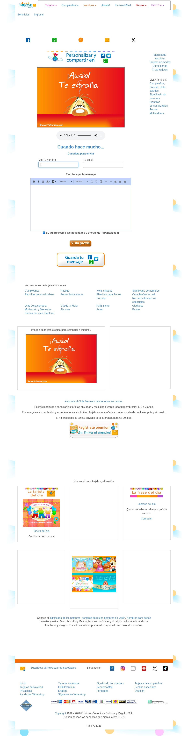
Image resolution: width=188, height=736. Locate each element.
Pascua (154, 87)
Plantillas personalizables (39, 294)
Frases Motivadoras (72, 294)
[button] (34, 181)
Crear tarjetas (160, 69)
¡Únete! (105, 5)
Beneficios (23, 14)
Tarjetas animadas (159, 62)
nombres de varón (114, 618)
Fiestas (141, 5)
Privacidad (26, 690)
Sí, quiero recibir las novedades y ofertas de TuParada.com (82, 232)
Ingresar (38, 14)
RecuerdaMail (123, 5)
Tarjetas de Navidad (31, 687)
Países (136, 309)
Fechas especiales (145, 687)
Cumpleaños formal (143, 294)
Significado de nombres (145, 290)
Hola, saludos (104, 290)
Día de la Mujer (69, 305)
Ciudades (137, 305)
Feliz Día (157, 5)
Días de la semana (35, 305)
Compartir (146, 518)
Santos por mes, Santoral (39, 313)
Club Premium (66, 687)
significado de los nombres (65, 618)
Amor (99, 309)
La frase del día (147, 504)
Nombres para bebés (139, 618)
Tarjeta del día (41, 531)
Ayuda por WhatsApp (32, 694)
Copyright (60, 713)
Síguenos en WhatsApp (72, 694)
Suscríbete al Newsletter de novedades (53, 667)
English (62, 690)
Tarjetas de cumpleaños (148, 683)
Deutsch (139, 690)
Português (102, 690)
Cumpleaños (70, 5)
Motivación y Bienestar (38, 309)
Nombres (89, 5)
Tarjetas (51, 5)
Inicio (23, 683)
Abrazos (65, 309)
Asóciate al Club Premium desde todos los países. (94, 401)
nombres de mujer (92, 618)
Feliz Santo (102, 305)
